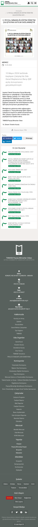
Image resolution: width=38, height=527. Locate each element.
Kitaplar (19, 444)
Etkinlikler (19, 421)
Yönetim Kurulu (19, 345)
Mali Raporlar (19, 403)
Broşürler (19, 450)
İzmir (32, 484)
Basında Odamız (19, 418)
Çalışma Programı (19, 397)
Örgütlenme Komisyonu (19, 383)
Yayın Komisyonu (19, 374)
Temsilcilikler (19, 324)
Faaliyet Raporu (19, 400)
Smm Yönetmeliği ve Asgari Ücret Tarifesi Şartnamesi (19, 389)
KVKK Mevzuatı (19, 435)
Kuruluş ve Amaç (19, 318)
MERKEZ (5, 62)
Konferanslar (19, 467)
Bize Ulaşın (18, 498)
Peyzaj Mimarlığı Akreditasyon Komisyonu (19, 386)
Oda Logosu (19, 501)
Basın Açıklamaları (19, 412)
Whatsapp (27, 138)
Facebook (7, 138)
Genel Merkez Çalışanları (19, 327)
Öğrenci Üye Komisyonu (19, 368)
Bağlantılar (27, 498)
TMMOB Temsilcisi (19, 354)
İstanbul (26, 484)
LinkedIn (7, 141)
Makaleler (19, 453)
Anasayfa (19, 11)
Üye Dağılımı (19, 330)
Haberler (19, 409)
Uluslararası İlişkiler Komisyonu (19, 371)
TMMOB (19, 333)
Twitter (17, 138)
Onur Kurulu (19, 351)
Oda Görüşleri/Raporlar (19, 415)
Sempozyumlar (19, 464)
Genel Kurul (19, 342)
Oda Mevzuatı (19, 432)
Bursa (19, 484)
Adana (6, 484)
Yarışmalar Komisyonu (19, 365)
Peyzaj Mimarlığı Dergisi (19, 447)
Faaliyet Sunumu (19, 406)
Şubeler (19, 321)
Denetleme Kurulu (19, 348)
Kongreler (19, 461)
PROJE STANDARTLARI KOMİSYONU (19, 357)
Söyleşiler (19, 470)
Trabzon (13, 488)
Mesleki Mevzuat (19, 429)
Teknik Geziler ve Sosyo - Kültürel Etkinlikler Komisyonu (19, 380)
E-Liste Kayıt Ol (19, 524)
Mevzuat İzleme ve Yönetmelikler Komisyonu (19, 377)
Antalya (12, 484)
